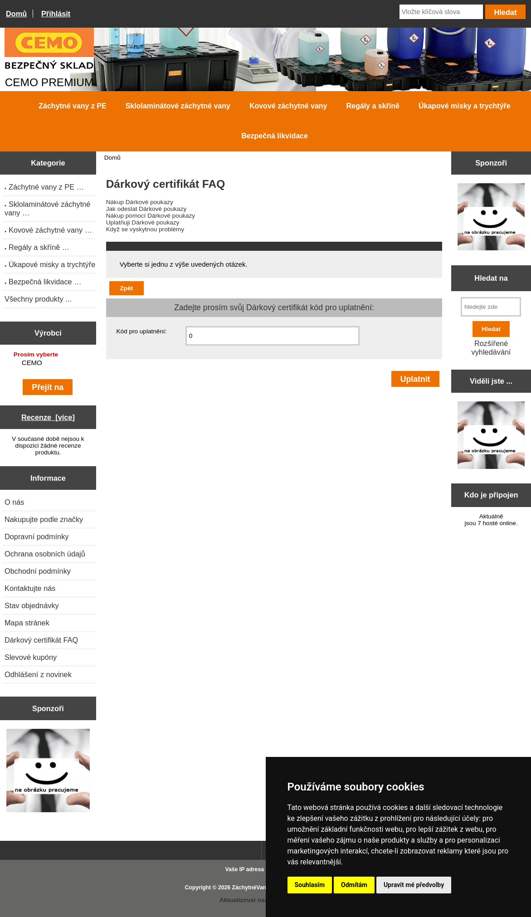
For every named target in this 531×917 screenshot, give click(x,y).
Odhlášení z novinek (38, 674)
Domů (16, 14)
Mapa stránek (27, 623)
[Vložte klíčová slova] (441, 12)
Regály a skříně (372, 106)
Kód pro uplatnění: (141, 331)
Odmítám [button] (354, 884)
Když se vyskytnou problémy (145, 229)
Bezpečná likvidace (274, 136)
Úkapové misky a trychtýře (465, 106)
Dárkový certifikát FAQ (41, 640)
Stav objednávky (32, 605)
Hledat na (490, 278)
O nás (14, 502)
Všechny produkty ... (38, 299)
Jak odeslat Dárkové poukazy (146, 208)
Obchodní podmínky (38, 571)
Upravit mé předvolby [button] (414, 884)
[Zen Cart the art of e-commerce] (48, 771)
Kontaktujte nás (30, 588)
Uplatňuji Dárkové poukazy (143, 222)
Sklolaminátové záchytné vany (178, 106)
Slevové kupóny (31, 657)
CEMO (49, 363)
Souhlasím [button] (310, 884)
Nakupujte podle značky (44, 519)
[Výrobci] (48, 364)
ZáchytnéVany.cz (254, 887)
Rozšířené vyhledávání (491, 347)
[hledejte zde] (491, 307)
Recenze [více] (48, 417)
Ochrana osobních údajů (45, 554)
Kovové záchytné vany (288, 106)
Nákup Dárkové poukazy (139, 202)
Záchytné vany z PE (72, 106)
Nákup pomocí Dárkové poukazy (150, 215)
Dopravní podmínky (36, 536)
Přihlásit (55, 14)
